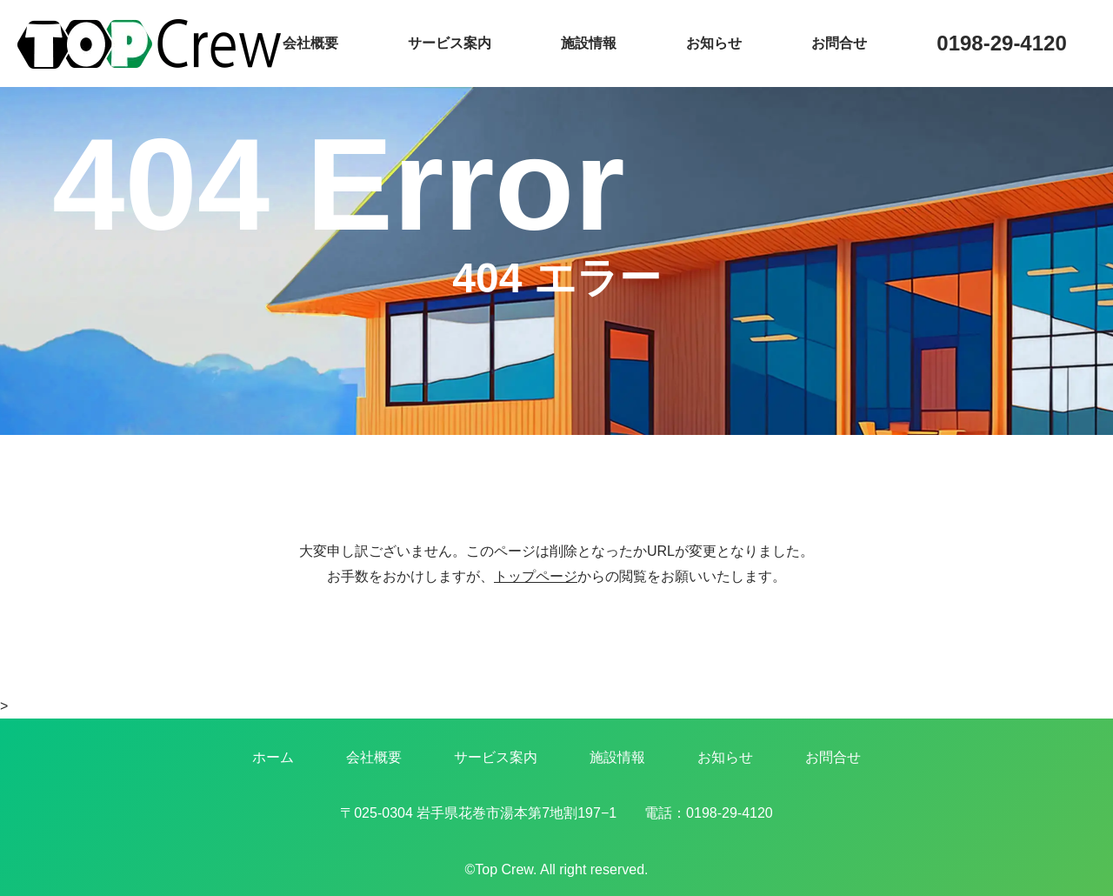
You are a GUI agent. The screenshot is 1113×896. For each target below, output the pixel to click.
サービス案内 (449, 43)
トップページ (535, 576)
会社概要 (310, 43)
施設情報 (588, 43)
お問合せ (839, 43)
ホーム (273, 757)
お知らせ (714, 43)
